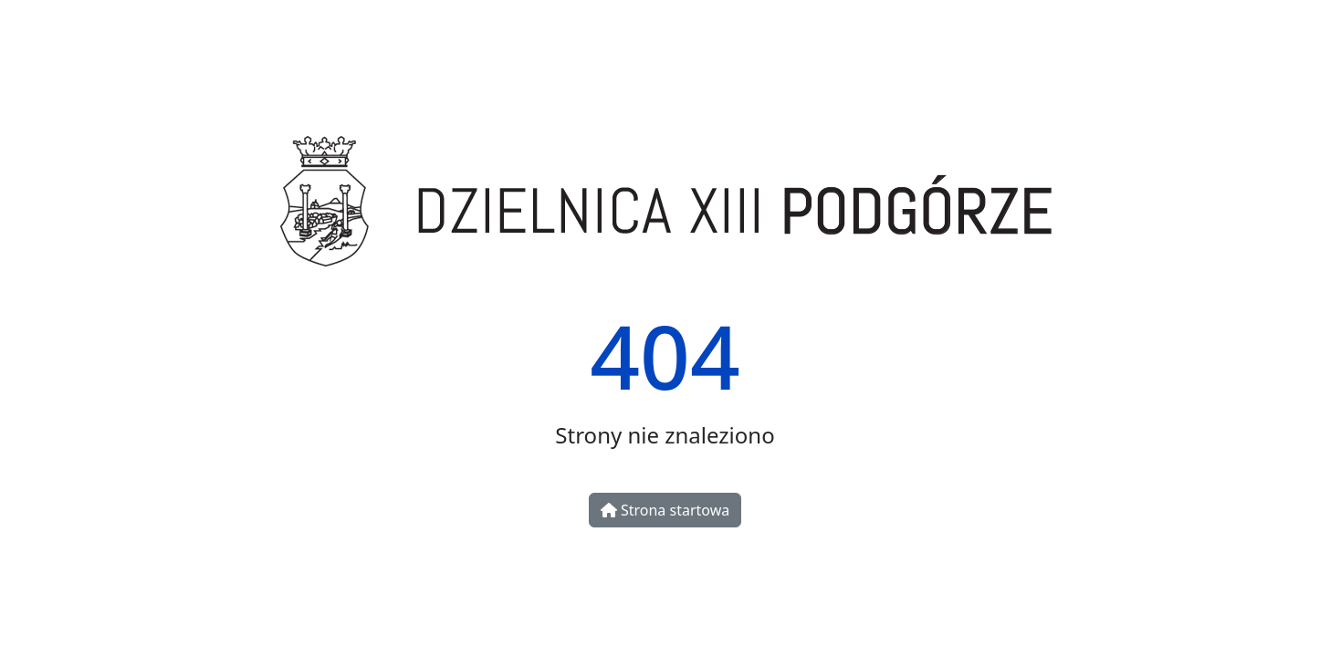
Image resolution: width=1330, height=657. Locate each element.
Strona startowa (665, 510)
